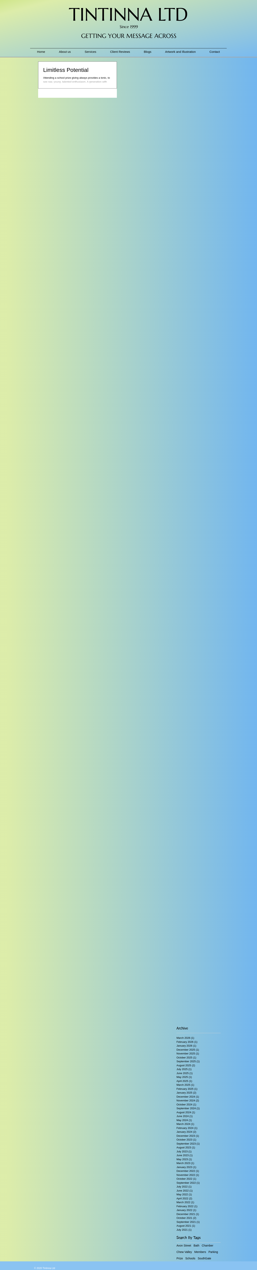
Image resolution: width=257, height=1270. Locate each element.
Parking (213, 1252)
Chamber (207, 1245)
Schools (190, 1258)
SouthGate (204, 1258)
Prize (179, 1258)
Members (200, 1252)
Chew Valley (184, 1252)
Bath (196, 1245)
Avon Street (183, 1245)
